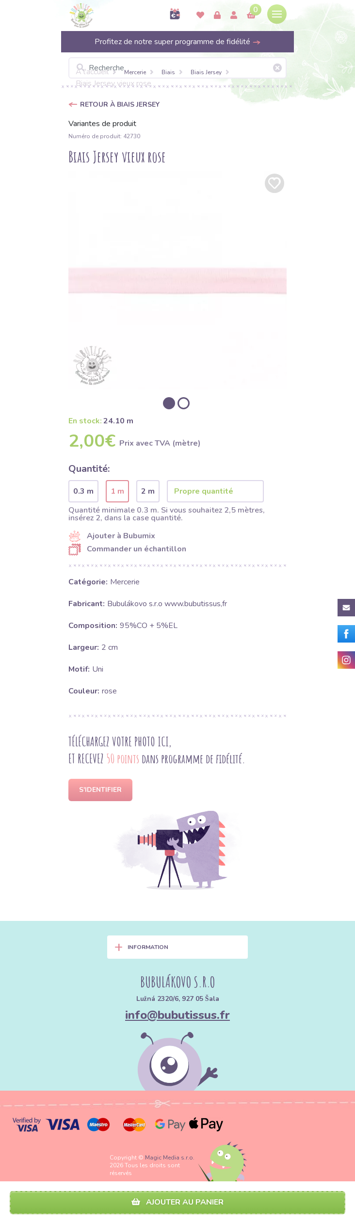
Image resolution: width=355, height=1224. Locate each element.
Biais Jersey (206, 72)
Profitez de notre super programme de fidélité (178, 41)
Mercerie (135, 72)
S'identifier (100, 789)
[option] (177, 280)
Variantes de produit (102, 123)
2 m (148, 491)
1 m (117, 491)
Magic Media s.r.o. (169, 1157)
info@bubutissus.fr (177, 1015)
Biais (168, 72)
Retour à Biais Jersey (120, 104)
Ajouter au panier (177, 1202)
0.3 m (83, 491)
